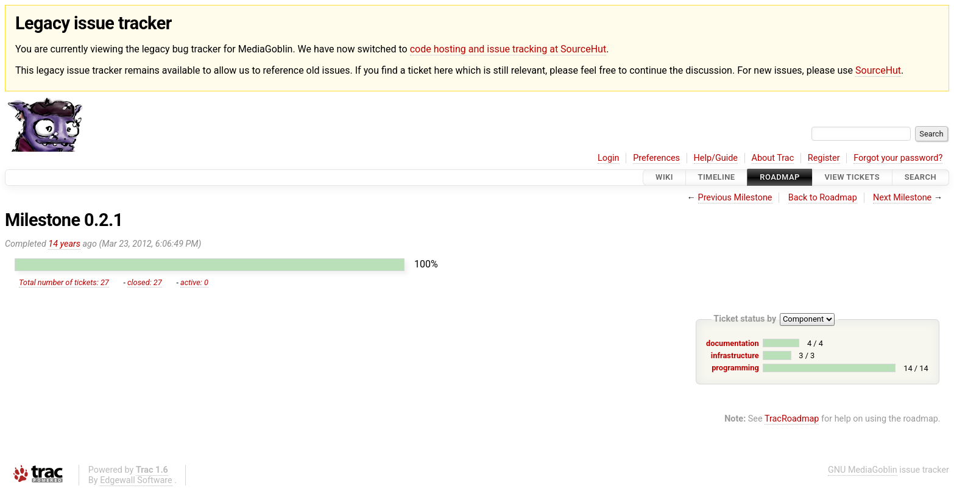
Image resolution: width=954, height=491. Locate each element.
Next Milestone (902, 198)
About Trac (773, 158)
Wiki (664, 177)
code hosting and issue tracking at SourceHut (508, 49)
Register (824, 158)
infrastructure (735, 355)
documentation (732, 343)
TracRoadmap (792, 419)
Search (920, 177)
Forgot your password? (897, 158)
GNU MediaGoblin (862, 470)
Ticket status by (744, 319)
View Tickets (852, 177)
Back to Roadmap (822, 198)
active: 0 (194, 282)
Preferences (656, 158)
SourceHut (878, 70)
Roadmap (780, 177)
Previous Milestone (735, 198)
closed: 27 (144, 282)
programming (735, 367)
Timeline (716, 177)
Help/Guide (716, 158)
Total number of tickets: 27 (64, 282)
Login (609, 158)
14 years (64, 244)
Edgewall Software (136, 480)
